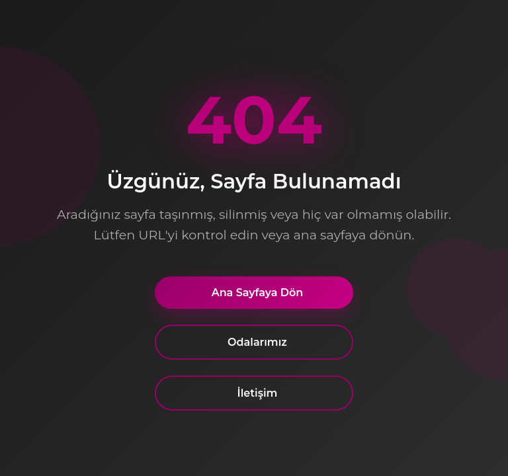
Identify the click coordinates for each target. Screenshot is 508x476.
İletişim (257, 394)
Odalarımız (257, 343)
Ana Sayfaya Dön (258, 294)
